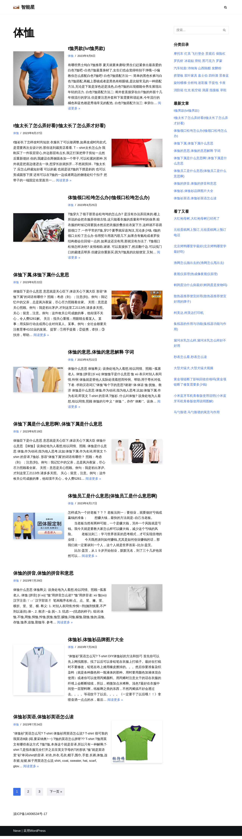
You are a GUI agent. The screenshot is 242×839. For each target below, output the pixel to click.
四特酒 (213, 75)
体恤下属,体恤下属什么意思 (41, 275)
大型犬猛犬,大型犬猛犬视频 (193, 369)
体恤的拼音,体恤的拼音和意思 (43, 575)
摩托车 (178, 53)
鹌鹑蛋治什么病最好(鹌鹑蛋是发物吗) (200, 286)
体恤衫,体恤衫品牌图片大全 (96, 642)
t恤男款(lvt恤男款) (86, 48)
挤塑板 (178, 75)
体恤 (71, 55)
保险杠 (221, 53)
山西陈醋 (204, 68)
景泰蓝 (224, 75)
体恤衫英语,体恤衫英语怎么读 (43, 719)
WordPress (38, 834)
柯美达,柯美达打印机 (189, 314)
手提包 (213, 83)
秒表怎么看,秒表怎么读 (190, 358)
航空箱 (196, 90)
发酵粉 (216, 68)
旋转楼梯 (180, 83)
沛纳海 (192, 68)
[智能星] (24, 7)
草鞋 (223, 90)
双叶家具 (190, 75)
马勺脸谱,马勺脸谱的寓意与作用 (197, 414)
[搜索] (225, 7)
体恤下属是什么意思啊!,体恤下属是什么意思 (57, 425)
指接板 (214, 90)
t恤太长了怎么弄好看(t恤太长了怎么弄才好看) (59, 126)
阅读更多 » (63, 181)
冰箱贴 (189, 61)
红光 (187, 90)
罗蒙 (219, 61)
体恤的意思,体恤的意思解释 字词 (101, 353)
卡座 (222, 83)
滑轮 (198, 61)
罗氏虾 (178, 61)
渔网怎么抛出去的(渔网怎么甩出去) (199, 264)
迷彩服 (203, 83)
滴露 (205, 90)
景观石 (210, 53)
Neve (17, 834)
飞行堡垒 (198, 53)
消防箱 (178, 90)
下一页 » (56, 795)
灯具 (187, 53)
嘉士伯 (203, 75)
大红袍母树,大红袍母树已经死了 (197, 219)
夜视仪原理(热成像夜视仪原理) (196, 275)
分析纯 (192, 83)
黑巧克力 (208, 61)
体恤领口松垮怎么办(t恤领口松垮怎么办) (109, 198)
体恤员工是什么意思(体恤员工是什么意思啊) (112, 497)
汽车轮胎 (180, 68)
